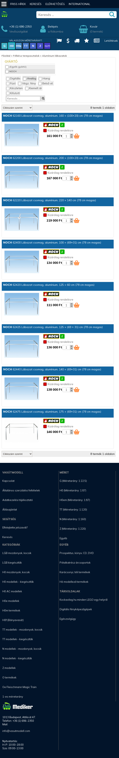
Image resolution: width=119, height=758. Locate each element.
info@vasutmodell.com (16, 730)
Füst (10, 83)
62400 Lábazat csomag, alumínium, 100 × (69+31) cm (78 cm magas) (52, 242)
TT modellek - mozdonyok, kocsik (22, 629)
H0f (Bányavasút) (13, 620)
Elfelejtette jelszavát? (15, 527)
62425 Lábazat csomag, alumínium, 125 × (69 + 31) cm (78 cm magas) (53, 327)
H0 (12, 46)
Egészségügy (68, 618)
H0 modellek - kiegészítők (18, 581)
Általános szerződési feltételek (21, 490)
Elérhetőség (55, 4)
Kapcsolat (8, 480)
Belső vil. (45, 83)
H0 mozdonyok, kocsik (16, 572)
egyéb (47, 45)
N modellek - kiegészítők (17, 658)
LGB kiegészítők (12, 562)
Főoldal (6, 55)
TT (26, 46)
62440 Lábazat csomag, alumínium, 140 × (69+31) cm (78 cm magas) (52, 369)
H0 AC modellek (12, 591)
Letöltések (111, 40)
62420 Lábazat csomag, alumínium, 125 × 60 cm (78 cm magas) (48, 285)
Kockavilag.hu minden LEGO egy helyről (83, 599)
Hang (44, 78)
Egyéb (63, 538)
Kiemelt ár (33, 88)
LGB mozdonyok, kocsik (16, 553)
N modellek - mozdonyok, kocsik (22, 648)
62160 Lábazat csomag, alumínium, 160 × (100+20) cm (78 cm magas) (53, 115)
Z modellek (9, 667)
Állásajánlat (9, 509)
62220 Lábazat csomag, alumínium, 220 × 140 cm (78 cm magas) (49, 200)
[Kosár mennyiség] (66, 136)
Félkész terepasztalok (26, 55)
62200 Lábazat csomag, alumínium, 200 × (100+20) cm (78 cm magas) (53, 158)
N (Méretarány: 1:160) (73, 519)
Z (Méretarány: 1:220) (73, 528)
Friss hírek (18, 4)
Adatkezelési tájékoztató (17, 500)
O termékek (9, 677)
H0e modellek (10, 600)
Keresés (36, 4)
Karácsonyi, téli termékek (75, 572)
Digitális (13, 78)
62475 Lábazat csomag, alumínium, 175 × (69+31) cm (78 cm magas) (52, 411)
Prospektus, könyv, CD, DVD (77, 553)
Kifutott (13, 93)
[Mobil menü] (4, 4)
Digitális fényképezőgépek (76, 609)
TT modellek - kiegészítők (17, 639)
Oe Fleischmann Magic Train (19, 687)
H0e (18, 46)
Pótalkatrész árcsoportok (75, 562)
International (79, 4)
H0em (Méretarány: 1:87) (75, 500)
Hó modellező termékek (74, 581)
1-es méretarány (12, 696)
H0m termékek (11, 610)
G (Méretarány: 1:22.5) (73, 480)
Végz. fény (27, 83)
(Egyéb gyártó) (15, 66)
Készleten (14, 88)
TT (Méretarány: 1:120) (73, 509)
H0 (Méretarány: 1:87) (73, 490)
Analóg (29, 78)
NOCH (10, 71)
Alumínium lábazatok (54, 55)
